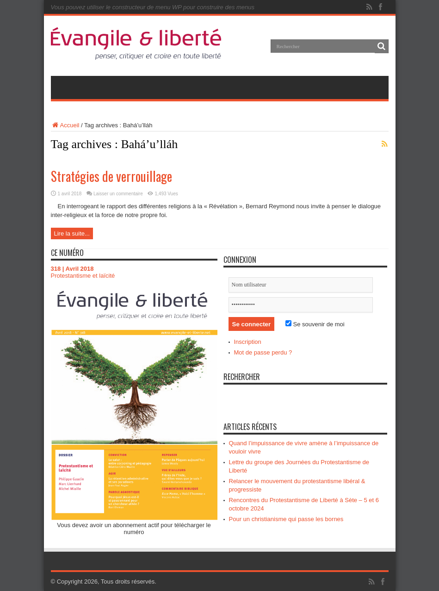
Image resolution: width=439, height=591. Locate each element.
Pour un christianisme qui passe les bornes (286, 519)
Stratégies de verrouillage (111, 176)
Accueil (65, 125)
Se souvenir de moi (315, 324)
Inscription (247, 341)
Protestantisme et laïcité (83, 275)
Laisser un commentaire (118, 193)
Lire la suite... (72, 233)
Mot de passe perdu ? (263, 352)
